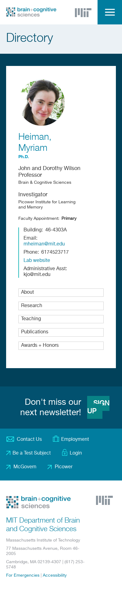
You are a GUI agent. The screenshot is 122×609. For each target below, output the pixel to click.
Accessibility (55, 575)
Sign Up (98, 407)
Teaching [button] (31, 319)
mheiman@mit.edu (44, 244)
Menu (110, 12)
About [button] (27, 292)
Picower (63, 467)
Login (76, 453)
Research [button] (31, 305)
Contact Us (29, 439)
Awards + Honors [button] (40, 345)
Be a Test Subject (32, 453)
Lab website (37, 260)
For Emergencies (22, 575)
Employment (75, 439)
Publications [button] (34, 332)
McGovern (24, 467)
